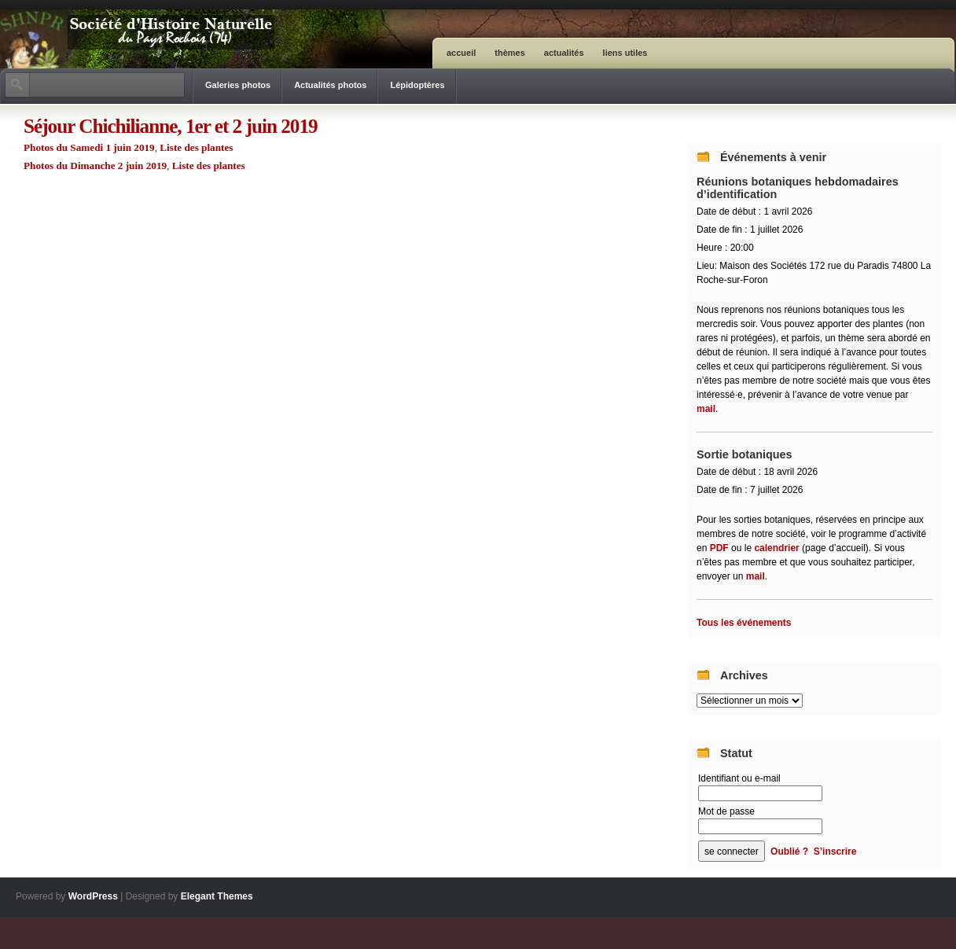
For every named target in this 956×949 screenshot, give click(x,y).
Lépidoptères (417, 85)
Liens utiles (625, 52)
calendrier (776, 548)
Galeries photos (237, 85)
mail (706, 408)
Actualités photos (330, 85)
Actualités (564, 52)
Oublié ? (789, 851)
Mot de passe (726, 811)
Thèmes (510, 52)
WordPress (93, 896)
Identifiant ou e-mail (739, 778)
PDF (720, 548)
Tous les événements (744, 622)
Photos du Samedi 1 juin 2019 (89, 147)
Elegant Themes (217, 896)
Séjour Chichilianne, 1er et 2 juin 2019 (171, 126)
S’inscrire (835, 851)
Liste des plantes (196, 147)
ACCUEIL (461, 52)
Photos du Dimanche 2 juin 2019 (95, 165)
